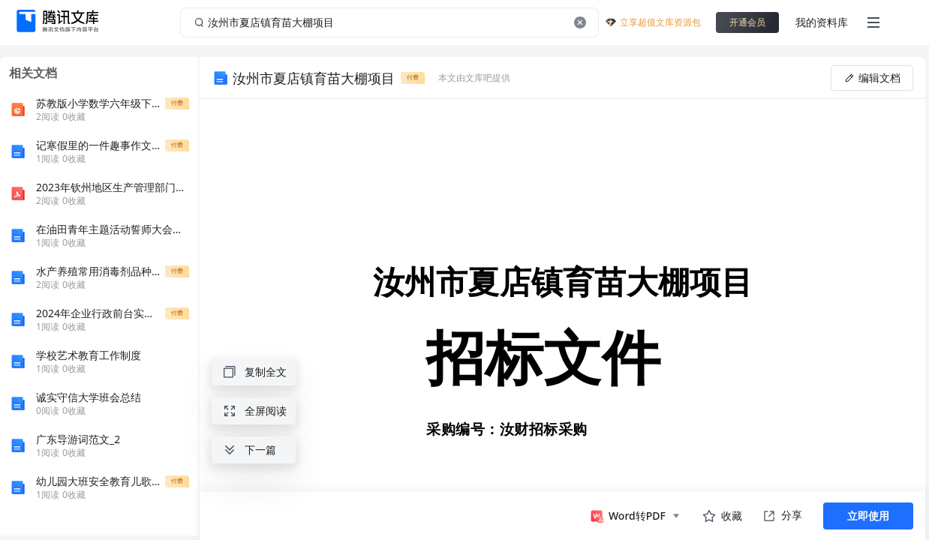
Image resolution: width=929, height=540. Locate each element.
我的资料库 (821, 22)
